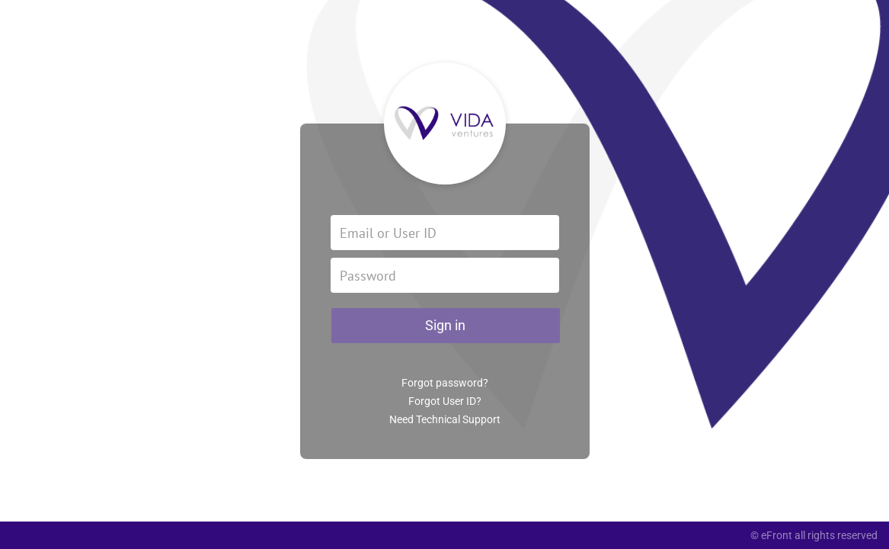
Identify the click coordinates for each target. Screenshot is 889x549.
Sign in (445, 325)
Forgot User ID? (444, 401)
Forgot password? (444, 383)
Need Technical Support (444, 419)
